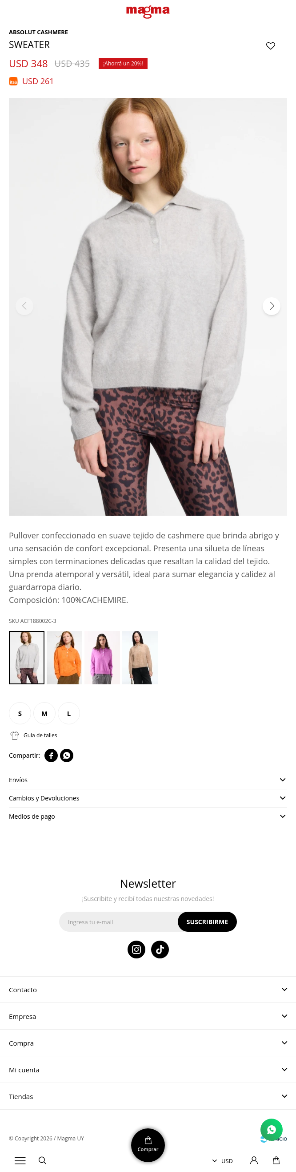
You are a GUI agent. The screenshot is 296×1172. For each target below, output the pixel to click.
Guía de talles (40, 735)
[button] (271, 306)
